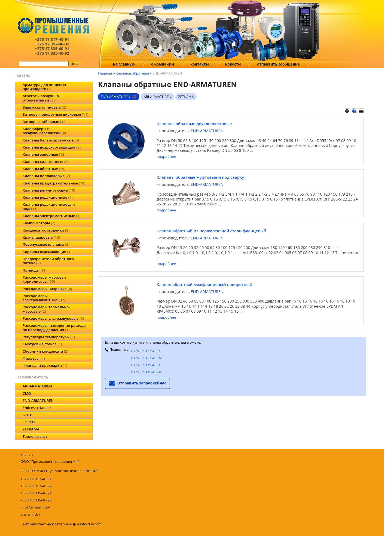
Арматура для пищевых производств (44, 86)
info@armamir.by (35, 507)
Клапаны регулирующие (49, 190)
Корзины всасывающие (47, 251)
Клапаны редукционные (48, 197)
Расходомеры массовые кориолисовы (44, 279)
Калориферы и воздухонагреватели (44, 130)
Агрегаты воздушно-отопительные (41, 97)
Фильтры (34, 358)
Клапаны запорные (44, 154)
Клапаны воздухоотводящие (52, 147)
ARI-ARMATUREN (37, 386)
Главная (105, 73)
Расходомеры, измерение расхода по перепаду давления (54, 327)
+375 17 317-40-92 (146, 357)
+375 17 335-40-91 (146, 364)
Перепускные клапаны (46, 244)
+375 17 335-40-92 (146, 371)
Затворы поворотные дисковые (55, 114)
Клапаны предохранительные (54, 183)
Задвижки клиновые (44, 107)
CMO (27, 393)
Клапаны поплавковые (46, 175)
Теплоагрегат (35, 436)
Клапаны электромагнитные (51, 215)
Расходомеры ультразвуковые (53, 318)
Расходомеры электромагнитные (44, 297)
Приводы (34, 270)
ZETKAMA (31, 429)
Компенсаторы (39, 222)
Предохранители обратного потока (48, 260)
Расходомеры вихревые (47, 288)
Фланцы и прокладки (45, 365)
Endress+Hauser (37, 407)
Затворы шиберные (44, 121)
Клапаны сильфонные (46, 161)
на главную (124, 64)
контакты (199, 64)
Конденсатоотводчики (46, 230)
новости (233, 64)
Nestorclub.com (89, 524)
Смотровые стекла (42, 343)
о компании (162, 64)
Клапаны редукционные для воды (49, 206)
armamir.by (30, 514)
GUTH (28, 414)
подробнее (166, 157)
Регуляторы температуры (49, 336)
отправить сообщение (278, 64)
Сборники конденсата (45, 351)
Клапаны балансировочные (51, 140)
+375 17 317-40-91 (146, 350)
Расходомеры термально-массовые (46, 308)
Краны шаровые (41, 237)
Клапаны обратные (44, 168)
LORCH (29, 422)
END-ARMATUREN (38, 400)
